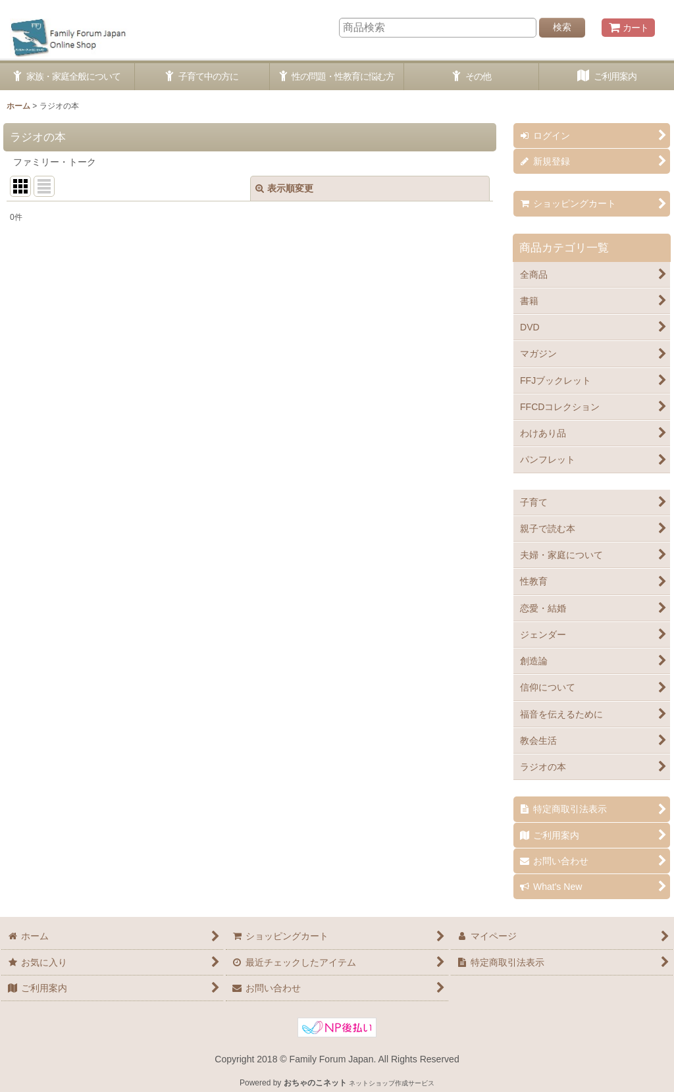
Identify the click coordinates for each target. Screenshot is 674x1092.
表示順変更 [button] (284, 188)
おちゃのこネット (315, 1082)
